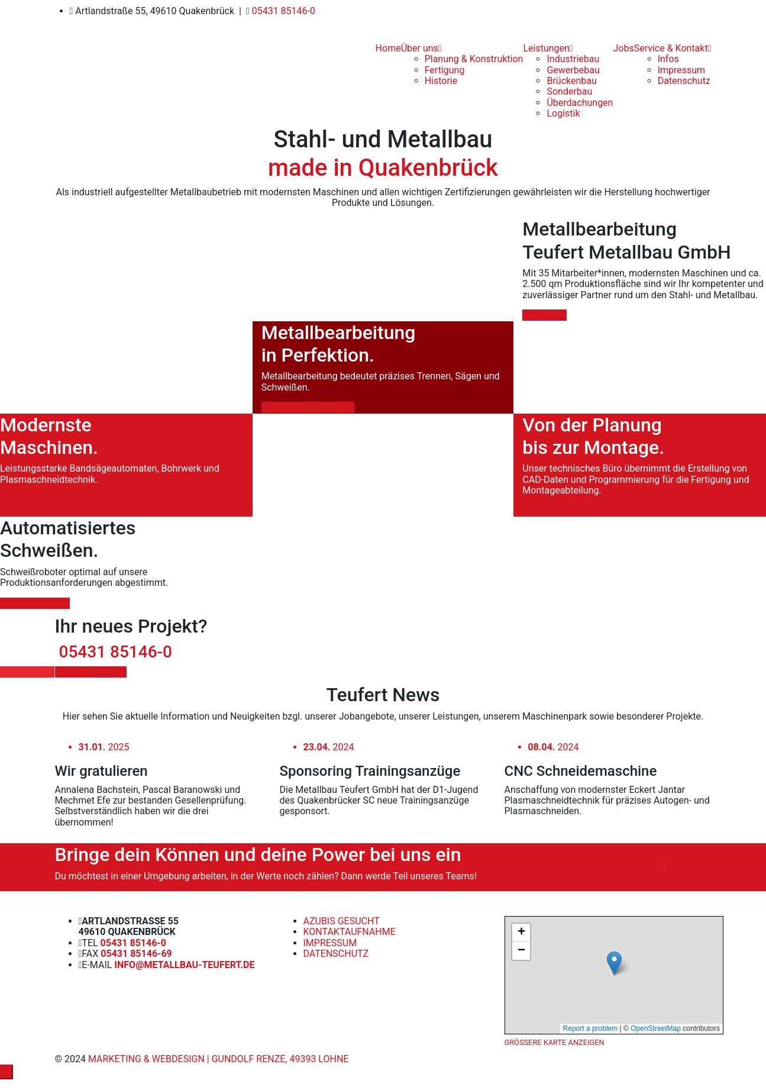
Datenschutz (684, 80)
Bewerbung (687, 867)
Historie (441, 80)
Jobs (623, 48)
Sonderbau (569, 91)
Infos (668, 59)
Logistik (563, 113)
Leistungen (548, 48)
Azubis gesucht (341, 921)
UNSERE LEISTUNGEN (308, 407)
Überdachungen (580, 102)
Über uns (421, 48)
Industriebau (573, 59)
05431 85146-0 (282, 11)
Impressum (682, 70)
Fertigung (445, 70)
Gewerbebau (573, 70)
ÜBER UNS (544, 315)
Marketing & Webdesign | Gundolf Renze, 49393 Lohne (217, 1059)
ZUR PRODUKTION (39, 499)
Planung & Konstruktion (474, 59)
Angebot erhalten (91, 672)
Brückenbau (571, 80)
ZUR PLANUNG (554, 511)
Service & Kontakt (673, 48)
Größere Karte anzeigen (555, 1042)
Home (388, 48)
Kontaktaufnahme (349, 931)
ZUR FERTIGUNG (35, 603)
